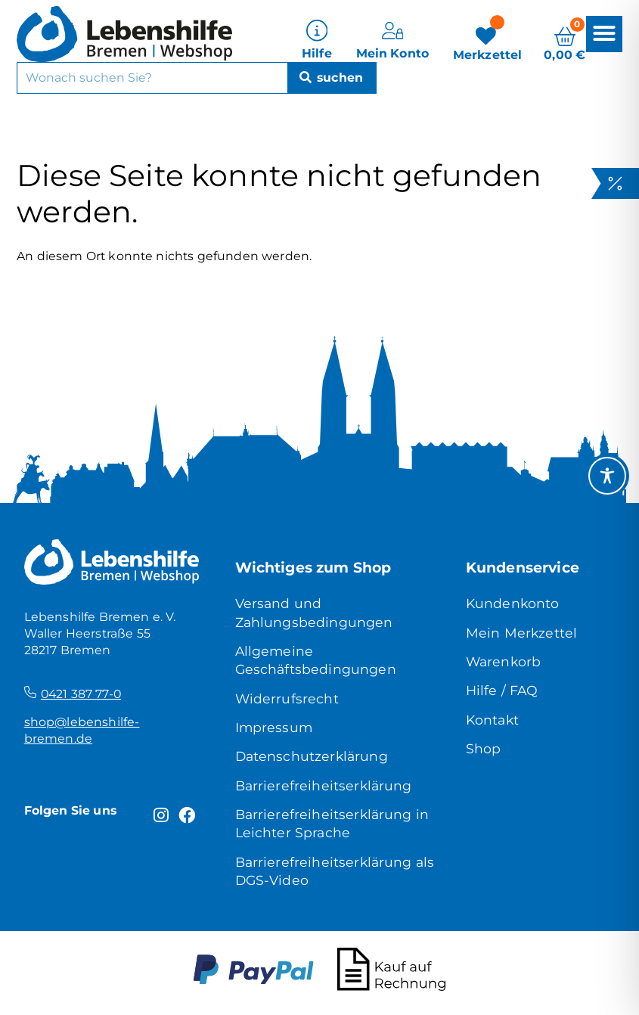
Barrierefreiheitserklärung (323, 785)
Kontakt (492, 720)
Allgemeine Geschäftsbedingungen (315, 660)
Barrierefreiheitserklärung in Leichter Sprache (332, 823)
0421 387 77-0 (81, 694)
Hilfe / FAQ (502, 690)
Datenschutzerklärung (311, 756)
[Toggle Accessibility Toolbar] (607, 475)
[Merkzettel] (488, 39)
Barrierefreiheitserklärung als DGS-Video (335, 871)
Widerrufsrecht (287, 698)
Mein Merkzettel (521, 633)
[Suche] (331, 75)
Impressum (273, 727)
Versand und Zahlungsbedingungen (314, 612)
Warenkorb (503, 661)
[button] (604, 31)
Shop (483, 748)
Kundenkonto (513, 603)
